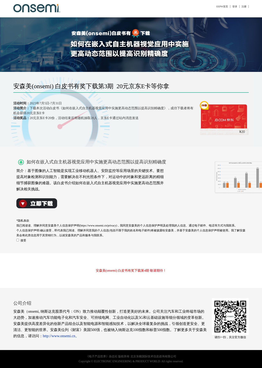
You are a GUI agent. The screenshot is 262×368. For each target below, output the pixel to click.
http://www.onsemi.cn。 (61, 336)
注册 (244, 6)
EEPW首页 (222, 6)
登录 (234, 6)
